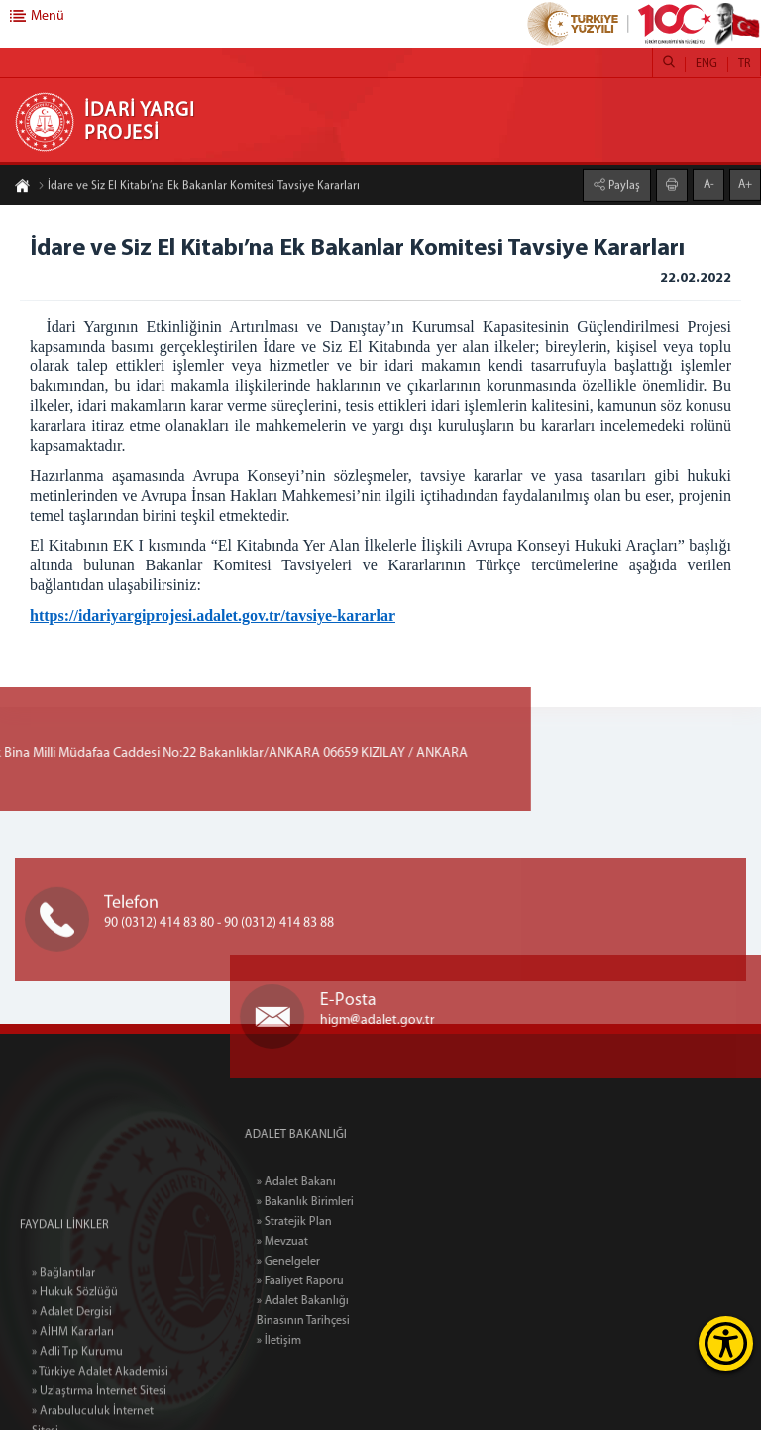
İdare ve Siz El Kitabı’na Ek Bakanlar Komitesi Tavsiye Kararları (199, 187)
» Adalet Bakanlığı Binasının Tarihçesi (336, 1311)
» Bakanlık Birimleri (338, 1202)
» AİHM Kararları (73, 1401)
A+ (745, 184)
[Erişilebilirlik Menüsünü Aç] (726, 1343)
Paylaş (622, 185)
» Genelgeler (322, 1262)
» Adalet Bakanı (330, 1182)
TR (744, 64)
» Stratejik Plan (328, 1222)
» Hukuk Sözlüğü (75, 1362)
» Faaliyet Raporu (334, 1281)
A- (709, 184)
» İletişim (312, 1341)
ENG (706, 64)
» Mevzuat (316, 1242)
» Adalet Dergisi (72, 1381)
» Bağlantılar (63, 1342)
